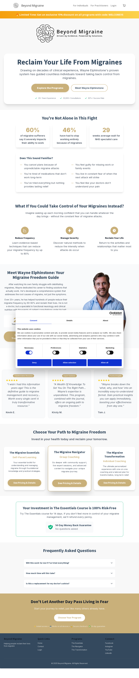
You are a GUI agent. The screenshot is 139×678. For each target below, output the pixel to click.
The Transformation (79, 650)
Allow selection (69, 363)
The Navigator (77, 646)
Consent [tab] (33, 320)
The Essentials (77, 643)
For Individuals (80, 5)
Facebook (109, 643)
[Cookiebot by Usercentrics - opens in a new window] (111, 313)
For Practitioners (99, 5)
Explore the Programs (50, 88)
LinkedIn (108, 653)
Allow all (104, 363)
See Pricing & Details (24, 483)
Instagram (109, 646)
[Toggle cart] (124, 5)
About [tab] (105, 320)
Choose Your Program (69, 617)
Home (40, 643)
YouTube (108, 650)
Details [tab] (70, 320)
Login (113, 5)
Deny (34, 363)
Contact (41, 646)
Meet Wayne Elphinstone (89, 88)
